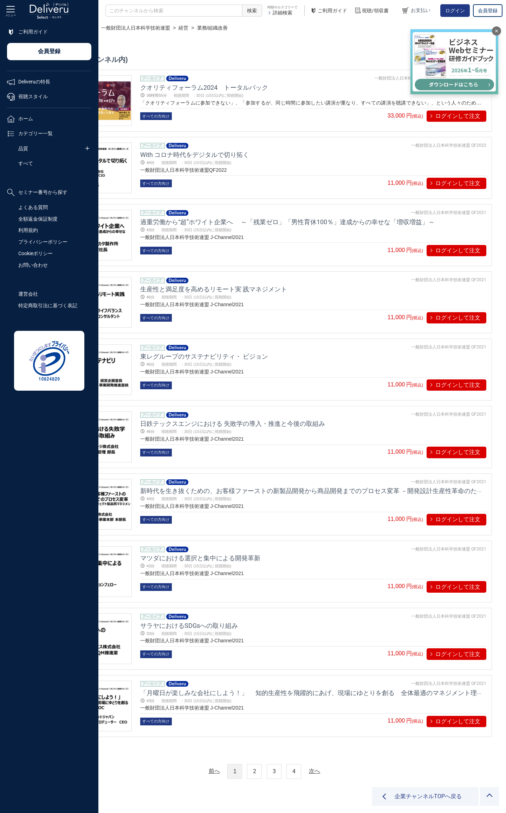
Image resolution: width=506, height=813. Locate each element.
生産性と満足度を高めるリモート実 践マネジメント (272, 276)
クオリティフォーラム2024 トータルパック (263, 87)
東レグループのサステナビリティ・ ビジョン (263, 339)
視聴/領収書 (371, 11)
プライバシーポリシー (42, 242)
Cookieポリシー (35, 253)
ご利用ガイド (328, 11)
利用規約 (28, 230)
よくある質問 (33, 207)
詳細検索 (279, 12)
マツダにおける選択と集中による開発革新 (259, 528)
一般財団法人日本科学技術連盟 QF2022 (448, 141)
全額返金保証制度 (38, 219)
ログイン (455, 10)
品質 (23, 148)
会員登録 (488, 10)
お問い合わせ (33, 265)
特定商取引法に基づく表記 (47, 305)
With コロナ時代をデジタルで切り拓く (253, 150)
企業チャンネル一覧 (146, 28)
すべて (25, 163)
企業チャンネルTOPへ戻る (428, 796)
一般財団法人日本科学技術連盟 (211, 28)
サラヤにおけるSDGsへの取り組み (248, 591)
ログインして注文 (457, 116)
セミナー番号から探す (37, 192)
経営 (259, 28)
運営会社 (28, 294)
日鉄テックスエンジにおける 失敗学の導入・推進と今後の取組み (291, 402)
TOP (111, 28)
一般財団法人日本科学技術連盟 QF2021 (448, 204)
